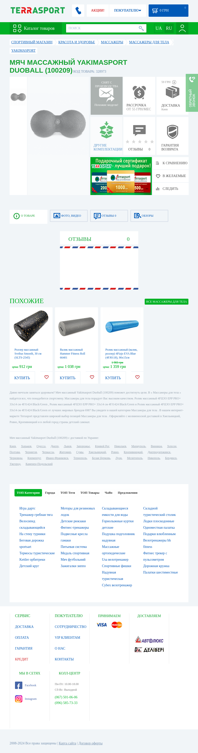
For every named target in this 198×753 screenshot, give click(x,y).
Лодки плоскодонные (158, 521)
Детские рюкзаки (73, 521)
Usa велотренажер (115, 559)
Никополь (154, 458)
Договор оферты (91, 743)
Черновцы (16, 458)
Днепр (54, 446)
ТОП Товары (89, 492)
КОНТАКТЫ (64, 659)
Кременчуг (34, 458)
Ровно (114, 452)
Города (50, 492)
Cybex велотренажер (117, 585)
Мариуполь (138, 446)
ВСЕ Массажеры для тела (166, 301)
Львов (67, 446)
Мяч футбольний (73, 559)
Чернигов (31, 452)
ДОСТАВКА (24, 627)
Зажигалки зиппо (73, 566)
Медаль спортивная (75, 553)
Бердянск (171, 458)
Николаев (120, 446)
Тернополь (80, 458)
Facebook (25, 685)
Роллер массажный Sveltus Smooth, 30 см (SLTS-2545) (28, 353)
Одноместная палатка (159, 527)
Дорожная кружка (156, 566)
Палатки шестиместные (160, 572)
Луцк (118, 458)
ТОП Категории (28, 492)
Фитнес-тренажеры (75, 527)
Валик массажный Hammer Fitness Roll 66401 (72, 353)
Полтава (15, 452)
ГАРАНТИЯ (23, 648)
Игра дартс (27, 508)
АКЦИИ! (97, 10)
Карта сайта (67, 743)
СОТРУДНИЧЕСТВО (70, 627)
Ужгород (15, 464)
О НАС (60, 648)
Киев (13, 446)
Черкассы (48, 452)
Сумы (79, 452)
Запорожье (83, 446)
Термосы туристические (37, 553)
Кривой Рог (102, 446)
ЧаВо (108, 492)
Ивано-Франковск (57, 458)
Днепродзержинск (159, 452)
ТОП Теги (67, 492)
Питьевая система (74, 547)
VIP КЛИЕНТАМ (67, 637)
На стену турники (32, 534)
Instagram (26, 699)
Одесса (41, 446)
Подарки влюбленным (159, 534)
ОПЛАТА (22, 637)
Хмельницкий (97, 452)
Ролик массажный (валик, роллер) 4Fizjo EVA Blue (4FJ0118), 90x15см (121, 353)
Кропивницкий (133, 452)
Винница (156, 446)
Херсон (171, 446)
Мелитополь (134, 458)
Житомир (65, 452)
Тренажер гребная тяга (36, 515)
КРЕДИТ (21, 659)
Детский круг (29, 566)
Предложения (128, 492)
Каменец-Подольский (39, 464)
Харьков (26, 446)
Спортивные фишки (116, 566)
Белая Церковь (101, 458)
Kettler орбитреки (32, 559)
